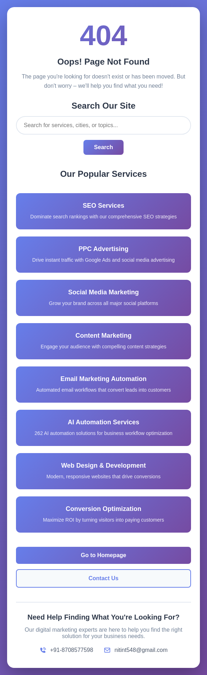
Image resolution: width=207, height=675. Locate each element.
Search (103, 147)
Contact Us (103, 578)
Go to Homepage (103, 555)
